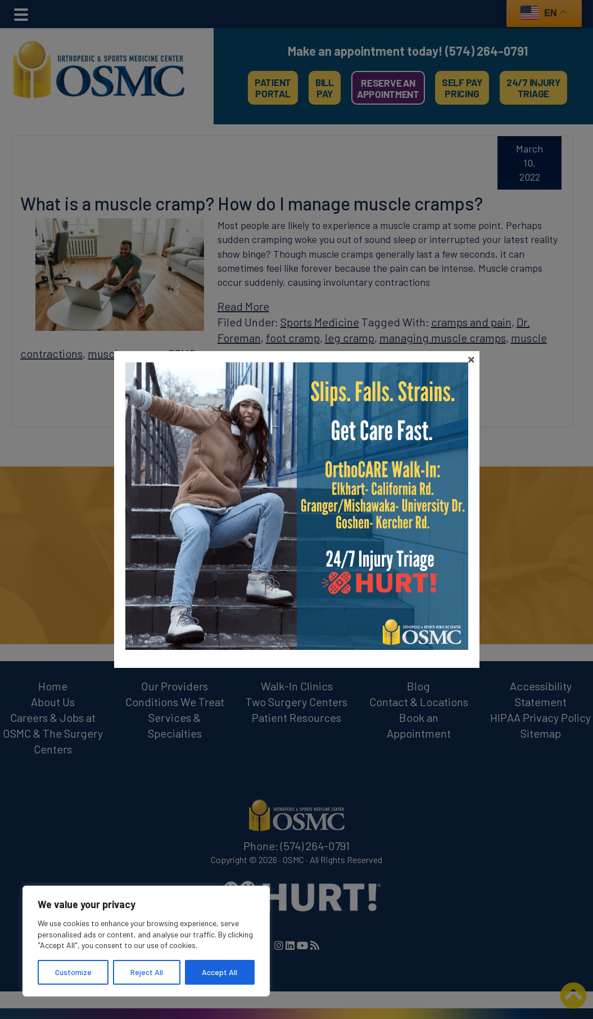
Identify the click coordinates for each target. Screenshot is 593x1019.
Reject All (146, 972)
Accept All (219, 972)
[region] (146, 941)
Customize (73, 972)
